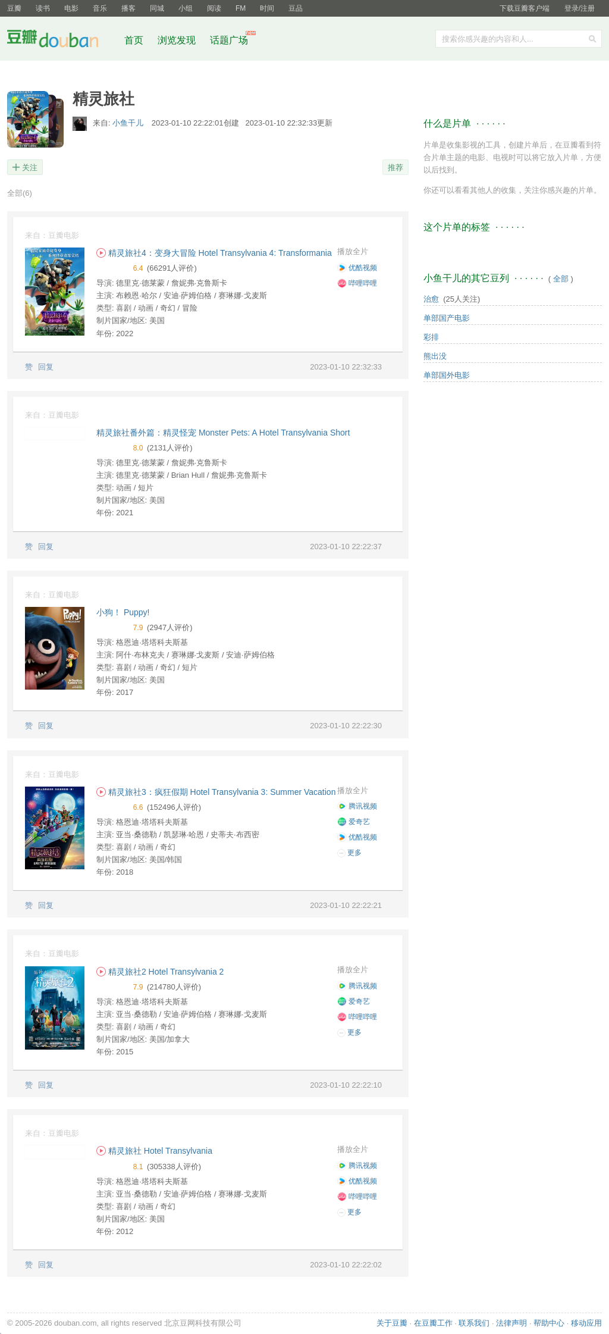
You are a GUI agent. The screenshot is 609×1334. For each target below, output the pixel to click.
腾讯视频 (357, 806)
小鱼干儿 (129, 122)
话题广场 (229, 40)
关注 (29, 167)
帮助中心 (548, 1323)
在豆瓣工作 (433, 1323)
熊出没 (435, 356)
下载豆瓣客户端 (525, 8)
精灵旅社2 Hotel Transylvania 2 (160, 971)
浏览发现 (178, 40)
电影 (71, 8)
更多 (349, 852)
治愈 (431, 299)
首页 (133, 40)
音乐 (100, 8)
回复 (46, 366)
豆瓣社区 (62, 41)
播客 (128, 8)
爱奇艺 (353, 821)
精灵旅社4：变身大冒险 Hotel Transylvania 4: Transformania (214, 253)
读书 (43, 8)
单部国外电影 (446, 375)
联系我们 (474, 1323)
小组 (185, 8)
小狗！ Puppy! (122, 612)
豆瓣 (14, 8)
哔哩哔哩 (357, 283)
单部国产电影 (446, 318)
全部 (19, 193)
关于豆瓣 (391, 1323)
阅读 (214, 8)
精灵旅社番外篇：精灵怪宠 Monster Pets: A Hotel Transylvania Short (223, 432)
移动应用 (586, 1323)
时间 (267, 8)
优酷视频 (357, 268)
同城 (157, 8)
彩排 (431, 337)
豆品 (295, 8)
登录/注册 (579, 8)
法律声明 (511, 1323)
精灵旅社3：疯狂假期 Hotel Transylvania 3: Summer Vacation (215, 792)
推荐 (395, 167)
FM (241, 8)
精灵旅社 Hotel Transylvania (154, 1150)
